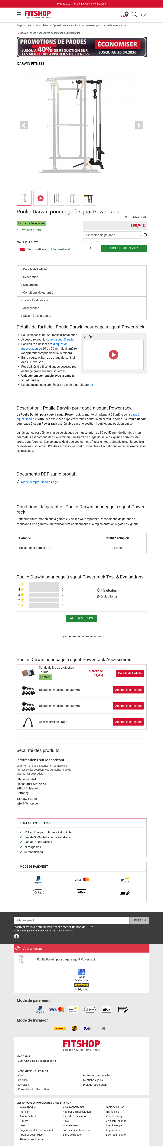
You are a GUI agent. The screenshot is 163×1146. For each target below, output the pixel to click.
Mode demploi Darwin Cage (37, 471)
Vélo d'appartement (74, 1096)
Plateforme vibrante (31, 1128)
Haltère (24, 1110)
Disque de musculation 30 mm (59, 679)
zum (37, 1049)
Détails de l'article (35, 258)
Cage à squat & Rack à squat (36, 1119)
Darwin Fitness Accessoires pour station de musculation (50, 32)
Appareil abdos (114, 1119)
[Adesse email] (71, 909)
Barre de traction (72, 1123)
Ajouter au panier (123, 237)
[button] (24, 114)
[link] (38, 869)
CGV (21, 1064)
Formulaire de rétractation (33, 1078)
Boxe (66, 1110)
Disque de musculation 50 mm (59, 695)
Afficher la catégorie (128, 679)
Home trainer (70, 1114)
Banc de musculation (75, 1105)
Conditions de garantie (38, 281)
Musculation (42, 25)
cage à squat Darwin (60, 328)
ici (91, 374)
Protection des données (97, 1064)
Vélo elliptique (28, 1096)
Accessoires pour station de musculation (104, 25)
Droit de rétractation (95, 1073)
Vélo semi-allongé (116, 1110)
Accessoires (31, 297)
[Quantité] (92, 237)
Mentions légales (93, 1069)
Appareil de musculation (65, 25)
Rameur (24, 1100)
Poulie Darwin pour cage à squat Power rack (66, 948)
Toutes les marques (31, 1136)
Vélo (22, 1114)
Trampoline (112, 1100)
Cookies (23, 1069)
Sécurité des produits (37, 305)
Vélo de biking (114, 1105)
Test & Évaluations (35, 289)
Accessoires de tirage (53, 711)
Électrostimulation (116, 1123)
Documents (30, 274)
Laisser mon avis (81, 607)
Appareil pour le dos (31, 1123)
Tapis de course (115, 1096)
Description (30, 266)
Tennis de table (28, 1105)
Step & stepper (114, 1114)
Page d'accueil (24, 25)
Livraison (23, 1073)
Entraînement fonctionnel (77, 1119)
